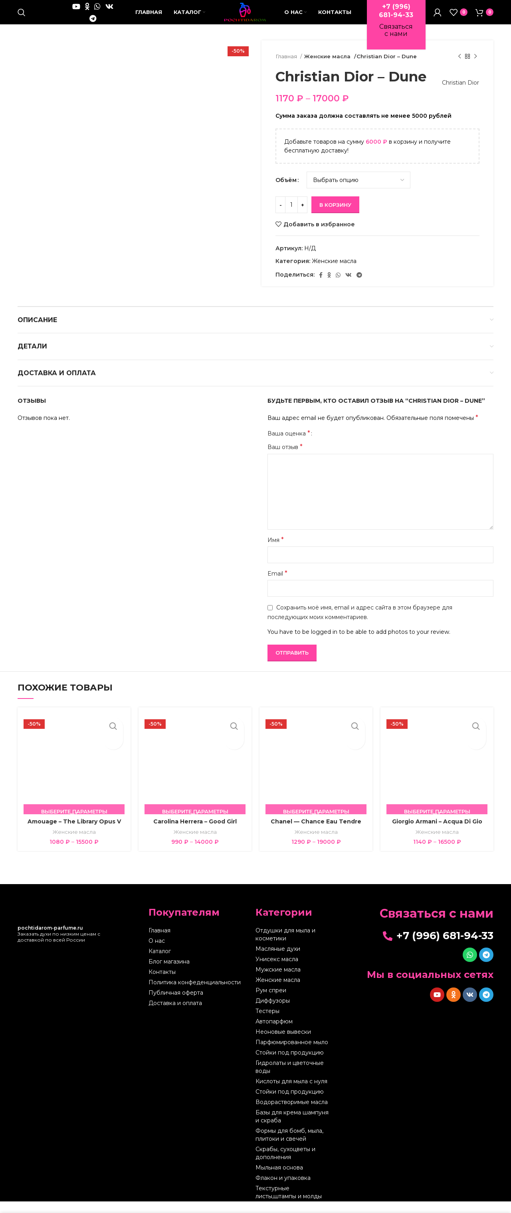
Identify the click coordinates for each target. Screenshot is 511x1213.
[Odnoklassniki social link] (76, 12)
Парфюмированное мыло (292, 1053)
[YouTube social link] (65, 12)
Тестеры (267, 1022)
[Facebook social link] (321, 286)
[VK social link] (69, 24)
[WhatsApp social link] (86, 12)
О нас (157, 952)
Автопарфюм (274, 1033)
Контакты (162, 983)
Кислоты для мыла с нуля (291, 1092)
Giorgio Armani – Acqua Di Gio (437, 833)
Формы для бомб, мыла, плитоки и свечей (289, 1146)
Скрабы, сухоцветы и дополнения (285, 1164)
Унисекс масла (277, 970)
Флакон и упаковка (283, 1189)
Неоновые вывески (283, 1043)
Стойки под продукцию (290, 1064)
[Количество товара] (291, 216)
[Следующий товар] (475, 68)
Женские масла (326, 68)
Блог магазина (169, 973)
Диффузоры (273, 1012)
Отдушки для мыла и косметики (285, 946)
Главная (286, 68)
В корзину (335, 216)
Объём (286, 191)
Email (277, 585)
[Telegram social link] (82, 24)
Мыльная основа (279, 1179)
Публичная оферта (176, 1004)
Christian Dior (456, 94)
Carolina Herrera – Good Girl (195, 833)
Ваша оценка (288, 445)
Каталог (160, 962)
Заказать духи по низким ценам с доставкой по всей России (59, 945)
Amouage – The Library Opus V (74, 833)
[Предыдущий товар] (459, 68)
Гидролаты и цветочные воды (290, 1078)
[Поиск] (22, 18)
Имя (275, 551)
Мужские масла (278, 981)
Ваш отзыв (285, 458)
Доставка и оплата (175, 1014)
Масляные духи (278, 960)
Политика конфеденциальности (195, 993)
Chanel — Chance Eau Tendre (316, 833)
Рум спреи (271, 1001)
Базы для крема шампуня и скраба (292, 1128)
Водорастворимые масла (292, 1113)
